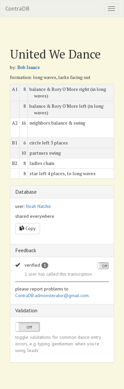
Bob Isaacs (28, 67)
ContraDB (17, 8)
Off (104, 265)
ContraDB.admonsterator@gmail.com (52, 295)
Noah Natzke (38, 206)
